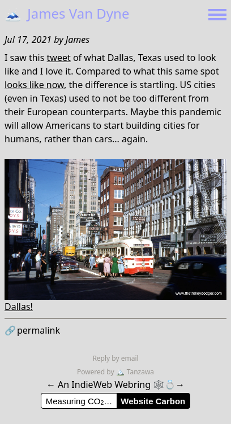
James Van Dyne (67, 13)
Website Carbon (153, 401)
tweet (59, 57)
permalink (32, 330)
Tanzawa (135, 372)
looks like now (34, 84)
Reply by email (115, 358)
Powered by (96, 372)
